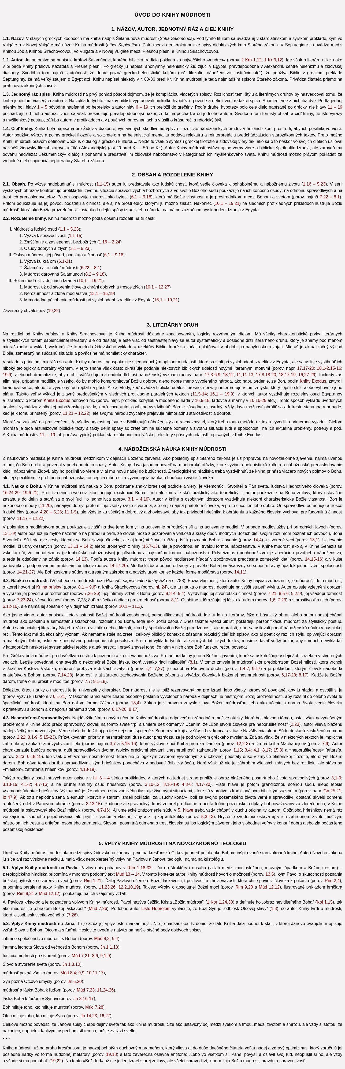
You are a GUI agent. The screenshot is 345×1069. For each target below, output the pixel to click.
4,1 (256, 750)
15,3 (278, 750)
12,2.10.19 (128, 887)
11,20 (45, 505)
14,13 (81, 559)
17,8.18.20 (266, 374)
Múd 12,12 (269, 887)
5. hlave (185, 810)
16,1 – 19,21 (166, 300)
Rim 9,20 (244, 887)
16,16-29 (258, 400)
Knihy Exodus (313, 381)
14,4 (257, 540)
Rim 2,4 (332, 880)
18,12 (228, 374)
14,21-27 (25, 572)
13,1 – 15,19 (102, 293)
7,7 (88, 681)
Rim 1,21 (92, 880)
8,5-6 (283, 593)
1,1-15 (102, 184)
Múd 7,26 (98, 908)
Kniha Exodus (57, 400)
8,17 (303, 675)
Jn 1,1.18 (109, 947)
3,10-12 (152, 784)
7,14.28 (65, 675)
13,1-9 (9, 533)
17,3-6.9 (212, 374)
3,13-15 (10, 784)
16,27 (104, 1015)
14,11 (239, 572)
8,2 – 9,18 (94, 274)
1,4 (148, 668)
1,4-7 (244, 668)
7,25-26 (91, 593)
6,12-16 (10, 606)
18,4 (135, 703)
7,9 (325, 743)
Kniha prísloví (49, 587)
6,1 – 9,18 (141, 197)
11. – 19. (48, 434)
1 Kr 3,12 (273, 60)
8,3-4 (170, 593)
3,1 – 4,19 (138, 499)
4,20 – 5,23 (51, 512)
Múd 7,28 (94, 1007)
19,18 (111, 1054)
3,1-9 (32, 737)
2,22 (21, 737)
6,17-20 (288, 675)
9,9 (81, 973)
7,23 (282, 600)
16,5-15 (202, 400)
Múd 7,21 (81, 955)
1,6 (272, 600)
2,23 (295, 724)
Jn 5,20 (74, 981)
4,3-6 (186, 784)
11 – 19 (335, 107)
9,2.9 (296, 593)
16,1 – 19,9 (221, 394)
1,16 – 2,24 (109, 242)
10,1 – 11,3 (129, 606)
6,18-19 (34, 756)
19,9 (7, 374)
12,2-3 (242, 743)
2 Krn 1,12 (251, 60)
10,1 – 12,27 (157, 287)
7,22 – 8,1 (330, 197)
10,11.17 (95, 973)
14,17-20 (118, 565)
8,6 (95, 955)
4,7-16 (41, 784)
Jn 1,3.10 (71, 964)
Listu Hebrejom (155, 908)
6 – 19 (142, 107)
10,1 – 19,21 (227, 203)
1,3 (274, 908)
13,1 (314, 540)
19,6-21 (30, 492)
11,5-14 (199, 394)
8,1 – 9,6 (86, 587)
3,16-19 (171, 784)
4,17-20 (203, 784)
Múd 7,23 (86, 990)
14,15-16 (313, 559)
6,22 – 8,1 (90, 267)
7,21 (272, 593)
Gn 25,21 (332, 791)
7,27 (159, 668)
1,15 (237, 750)
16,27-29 (306, 374)
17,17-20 (305, 368)
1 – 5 (42, 107)
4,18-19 (87, 769)
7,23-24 (24, 600)
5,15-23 (47, 737)
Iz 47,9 (9, 797)
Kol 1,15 (324, 902)
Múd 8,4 (68, 973)
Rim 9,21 (25, 893)
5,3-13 (207, 816)
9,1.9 (105, 955)
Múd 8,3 (102, 938)
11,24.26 (105, 990)
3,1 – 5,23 (79, 248)
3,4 (248, 750)
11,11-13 (244, 374)
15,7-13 (150, 546)
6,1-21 (64, 261)
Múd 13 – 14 (128, 874)
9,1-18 (99, 681)
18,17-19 (287, 374)
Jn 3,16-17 (83, 998)
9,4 (181, 593)
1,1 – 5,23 (69, 229)
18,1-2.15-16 (329, 368)
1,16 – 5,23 (314, 184)
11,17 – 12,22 (30, 518)
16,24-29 (11, 492)
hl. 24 (161, 587)
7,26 (72, 915)
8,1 (174, 600)
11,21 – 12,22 (76, 413)
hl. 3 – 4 (101, 778)
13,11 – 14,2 (80, 546)
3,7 (113, 743)
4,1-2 (26, 784)
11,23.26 (107, 887)
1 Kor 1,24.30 (220, 902)
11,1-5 (70, 512)
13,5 (269, 874)
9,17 (256, 668)
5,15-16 (128, 743)
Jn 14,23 (89, 1015)
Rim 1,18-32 (139, 867)
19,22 (53, 310)
